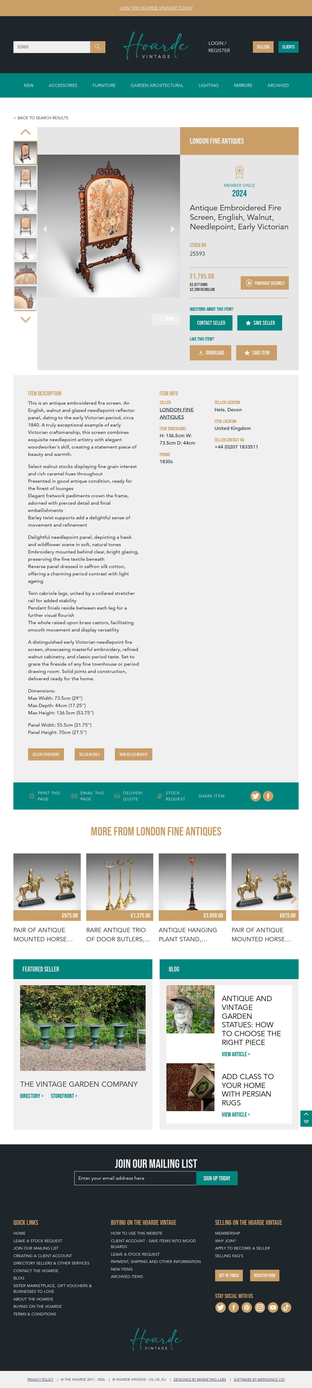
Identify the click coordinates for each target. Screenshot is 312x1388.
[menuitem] (25, 153)
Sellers (263, 47)
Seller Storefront (46, 754)
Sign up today (217, 1178)
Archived (278, 85)
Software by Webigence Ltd (259, 1379)
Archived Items (127, 1276)
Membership (227, 1233)
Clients (288, 47)
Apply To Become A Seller (242, 1248)
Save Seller (260, 323)
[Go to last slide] (25, 132)
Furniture (104, 85)
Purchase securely (265, 283)
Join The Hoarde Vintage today (156, 8)
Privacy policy (40, 1379)
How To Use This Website (136, 1233)
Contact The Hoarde (35, 1270)
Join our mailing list (35, 1248)
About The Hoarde (33, 1299)
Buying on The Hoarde (37, 1306)
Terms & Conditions (34, 1314)
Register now (264, 1275)
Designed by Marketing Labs (200, 1379)
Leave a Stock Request (37, 1240)
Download (210, 352)
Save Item (256, 352)
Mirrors (243, 85)
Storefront (62, 1096)
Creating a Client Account (42, 1255)
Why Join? (225, 1240)
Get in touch (229, 1275)
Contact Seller (211, 323)
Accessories (63, 85)
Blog (18, 1278)
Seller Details (89, 754)
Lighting (209, 85)
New (29, 85)
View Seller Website (133, 754)
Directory (30, 1096)
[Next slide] (25, 319)
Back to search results (43, 117)
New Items (122, 1269)
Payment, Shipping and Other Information (156, 1261)
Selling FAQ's (229, 1255)
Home (19, 1233)
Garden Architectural (157, 85)
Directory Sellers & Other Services (51, 1263)
